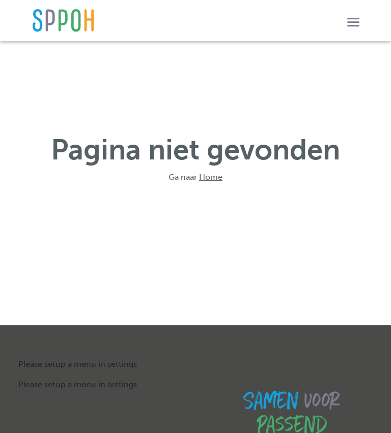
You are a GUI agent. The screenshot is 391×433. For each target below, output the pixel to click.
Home (210, 177)
